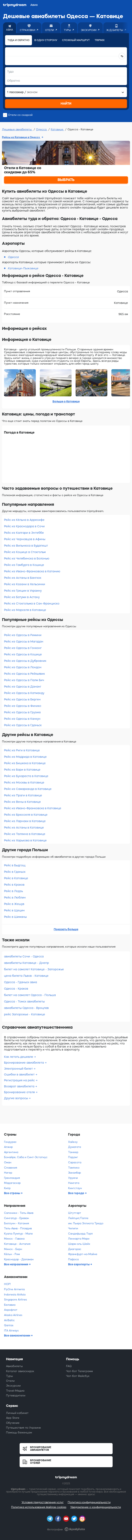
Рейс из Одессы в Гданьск (23, 725)
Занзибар (74, 1172)
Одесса (41, 129)
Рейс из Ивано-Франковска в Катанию (32, 571)
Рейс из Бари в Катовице (22, 769)
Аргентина (11, 1152)
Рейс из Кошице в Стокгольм (25, 552)
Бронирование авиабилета (24, 1062)
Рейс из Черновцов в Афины (24, 539)
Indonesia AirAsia (14, 1294)
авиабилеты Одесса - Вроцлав (26, 1007)
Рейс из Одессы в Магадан (23, 641)
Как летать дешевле (19, 1056)
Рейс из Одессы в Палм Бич (24, 680)
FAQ (69, 1366)
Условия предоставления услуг (43, 1502)
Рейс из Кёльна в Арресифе (24, 519)
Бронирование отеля (20, 1092)
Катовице (57, 129)
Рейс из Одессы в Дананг (22, 686)
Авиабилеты (14, 1366)
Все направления (16, 1264)
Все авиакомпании (17, 1335)
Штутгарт (74, 1213)
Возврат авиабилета (19, 1086)
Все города (76, 1193)
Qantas (8, 1325)
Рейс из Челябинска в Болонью (26, 558)
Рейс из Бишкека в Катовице (25, 763)
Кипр (7, 1188)
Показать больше (66, 929)
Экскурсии (13, 1385)
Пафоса (73, 1259)
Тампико (73, 1167)
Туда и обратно (18, 40)
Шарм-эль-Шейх (79, 1244)
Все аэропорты (79, 1264)
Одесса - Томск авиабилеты (24, 1001)
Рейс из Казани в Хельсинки (24, 584)
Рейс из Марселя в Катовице (25, 610)
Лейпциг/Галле (78, 1218)
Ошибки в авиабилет (19, 1074)
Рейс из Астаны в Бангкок (22, 577)
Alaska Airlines (13, 1315)
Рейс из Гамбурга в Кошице (24, 564)
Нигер (8, 1172)
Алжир (8, 1147)
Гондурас (10, 1142)
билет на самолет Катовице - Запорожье (34, 969)
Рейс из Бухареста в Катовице (26, 776)
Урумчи (73, 1178)
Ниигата (73, 1183)
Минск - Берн (13, 1249)
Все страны (12, 1193)
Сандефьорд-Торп (80, 1233)
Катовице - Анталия (17, 1244)
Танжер (73, 1152)
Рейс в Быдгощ (14, 865)
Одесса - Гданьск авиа (20, 982)
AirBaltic (9, 1320)
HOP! (7, 1284)
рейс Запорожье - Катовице (24, 1014)
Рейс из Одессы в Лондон (22, 667)
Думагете (74, 1147)
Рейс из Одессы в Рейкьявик (24, 673)
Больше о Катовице (66, 401)
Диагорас (74, 1249)
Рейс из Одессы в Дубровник (25, 660)
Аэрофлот (10, 1310)
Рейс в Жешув (14, 904)
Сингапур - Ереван (16, 1218)
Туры (9, 1376)
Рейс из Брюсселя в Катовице (26, 814)
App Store (12, 1418)
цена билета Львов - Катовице (26, 975)
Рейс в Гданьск (14, 871)
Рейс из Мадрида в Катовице (25, 756)
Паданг (73, 1157)
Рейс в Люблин (15, 897)
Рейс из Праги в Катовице (23, 795)
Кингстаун (75, 1188)
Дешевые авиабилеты (17, 129)
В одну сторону (45, 40)
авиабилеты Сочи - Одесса (24, 956)
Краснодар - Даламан (19, 1259)
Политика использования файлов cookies (38, 1507)
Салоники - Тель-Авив (18, 1213)
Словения (10, 1167)
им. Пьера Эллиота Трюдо (85, 1223)
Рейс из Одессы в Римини (22, 635)
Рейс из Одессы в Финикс (22, 705)
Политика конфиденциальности (89, 1502)
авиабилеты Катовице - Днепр (26, 962)
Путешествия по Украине (23, 1427)
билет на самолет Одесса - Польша (30, 995)
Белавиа (9, 1305)
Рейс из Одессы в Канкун (22, 718)
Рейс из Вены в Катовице (22, 801)
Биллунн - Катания (16, 1223)
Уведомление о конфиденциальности (95, 1507)
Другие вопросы (16, 1098)
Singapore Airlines (15, 1299)
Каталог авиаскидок (20, 1371)
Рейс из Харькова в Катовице (25, 840)
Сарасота (74, 1162)
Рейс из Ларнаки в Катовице (25, 821)
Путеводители (15, 1395)
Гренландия (12, 1178)
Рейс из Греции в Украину (23, 590)
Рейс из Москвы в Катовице (24, 782)
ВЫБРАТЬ (66, 180)
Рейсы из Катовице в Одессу (21, 137)
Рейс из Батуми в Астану (22, 597)
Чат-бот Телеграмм (79, 1371)
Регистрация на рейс (20, 1080)
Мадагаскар (12, 1183)
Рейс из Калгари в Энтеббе (24, 532)
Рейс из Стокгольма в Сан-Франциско (31, 603)
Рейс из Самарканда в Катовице (28, 788)
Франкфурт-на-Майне (82, 1254)
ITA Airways (11, 1330)
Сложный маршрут (76, 40)
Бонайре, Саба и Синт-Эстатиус (26, 1157)
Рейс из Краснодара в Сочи (24, 526)
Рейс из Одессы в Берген (22, 699)
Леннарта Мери (78, 1238)
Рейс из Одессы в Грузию (22, 712)
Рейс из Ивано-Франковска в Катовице (32, 808)
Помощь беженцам (19, 1432)
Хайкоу (73, 1142)
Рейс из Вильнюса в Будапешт (26, 545)
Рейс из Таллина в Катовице (24, 834)
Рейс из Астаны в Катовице (24, 827)
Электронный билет (19, 1068)
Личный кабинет (17, 1413)
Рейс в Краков (14, 884)
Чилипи (73, 1228)
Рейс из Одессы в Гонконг (23, 648)
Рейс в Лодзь (13, 891)
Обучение (12, 1423)
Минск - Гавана (14, 1238)
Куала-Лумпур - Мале (18, 1233)
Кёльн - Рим (12, 1254)
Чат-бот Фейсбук (78, 1376)
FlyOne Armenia (14, 1289)
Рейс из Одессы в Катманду (24, 693)
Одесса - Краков (16, 988)
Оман (7, 1162)
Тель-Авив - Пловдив (18, 1228)
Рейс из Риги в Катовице (22, 750)
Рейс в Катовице (16, 878)
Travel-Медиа (15, 1390)
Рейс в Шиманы (15, 916)
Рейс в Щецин (14, 910)
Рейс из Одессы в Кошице (23, 654)
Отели (10, 1381)
